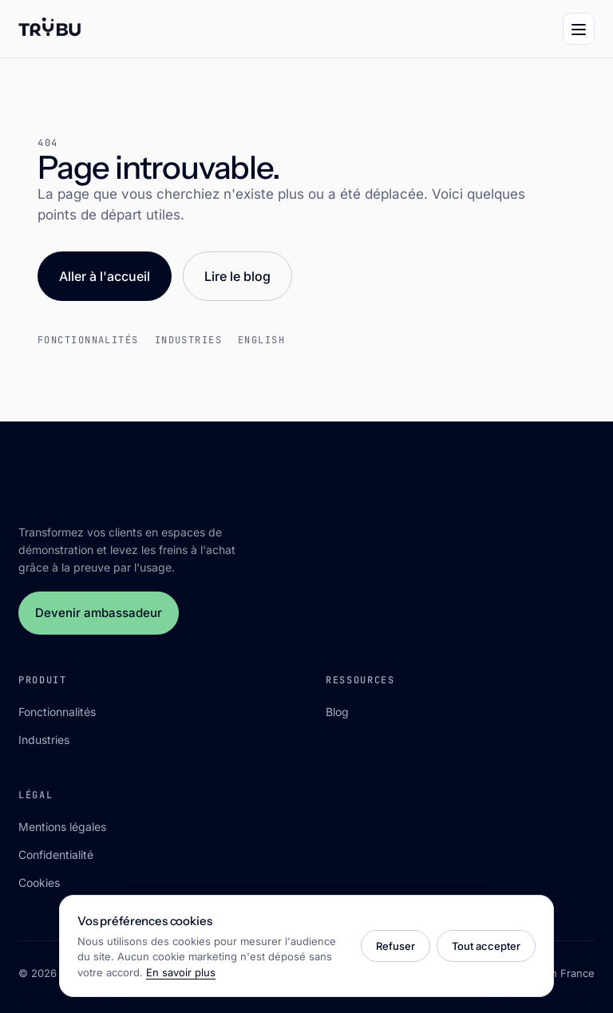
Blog (337, 711)
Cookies (39, 882)
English (261, 340)
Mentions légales (62, 826)
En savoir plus (181, 972)
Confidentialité (55, 854)
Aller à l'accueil (104, 276)
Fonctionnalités (88, 340)
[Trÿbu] (49, 29)
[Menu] (579, 29)
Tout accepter (486, 946)
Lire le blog (237, 276)
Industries (188, 340)
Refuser (395, 946)
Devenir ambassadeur (98, 612)
